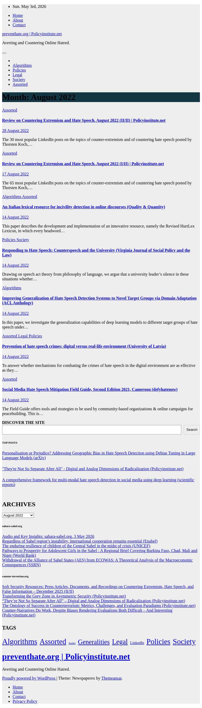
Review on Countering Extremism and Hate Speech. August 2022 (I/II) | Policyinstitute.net (83, 163)
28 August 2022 (15, 130)
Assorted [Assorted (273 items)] (53, 642)
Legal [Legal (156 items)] (120, 642)
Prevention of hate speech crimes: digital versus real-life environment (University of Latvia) (84, 346)
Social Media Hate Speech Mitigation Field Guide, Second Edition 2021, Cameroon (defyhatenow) (90, 389)
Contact (19, 25)
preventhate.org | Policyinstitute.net (32, 34)
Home (18, 15)
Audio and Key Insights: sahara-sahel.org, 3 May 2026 (48, 536)
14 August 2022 (15, 217)
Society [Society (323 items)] (184, 641)
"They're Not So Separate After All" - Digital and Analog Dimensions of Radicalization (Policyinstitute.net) (93, 469)
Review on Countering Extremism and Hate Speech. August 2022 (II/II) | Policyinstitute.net (83, 120)
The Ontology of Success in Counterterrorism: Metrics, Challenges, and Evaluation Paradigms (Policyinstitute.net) (98, 605)
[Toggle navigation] (4, 53)
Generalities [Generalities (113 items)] (94, 641)
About (18, 20)
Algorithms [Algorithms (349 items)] (19, 641)
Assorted (20, 84)
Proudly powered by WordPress (29, 678)
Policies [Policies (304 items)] (158, 641)
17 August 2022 (15, 174)
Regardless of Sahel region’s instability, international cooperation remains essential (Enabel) (80, 541)
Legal (17, 75)
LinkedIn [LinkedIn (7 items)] (137, 643)
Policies (19, 70)
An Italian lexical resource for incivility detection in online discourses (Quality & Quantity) (83, 207)
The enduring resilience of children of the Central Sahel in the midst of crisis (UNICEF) (76, 546)
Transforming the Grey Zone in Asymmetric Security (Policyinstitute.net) (64, 596)
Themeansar (111, 678)
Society (19, 79)
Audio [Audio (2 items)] (72, 643)
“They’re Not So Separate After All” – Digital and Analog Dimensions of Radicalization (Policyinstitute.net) (93, 601)
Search (191, 430)
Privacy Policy (25, 701)
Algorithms (22, 65)
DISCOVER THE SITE (23, 422)
